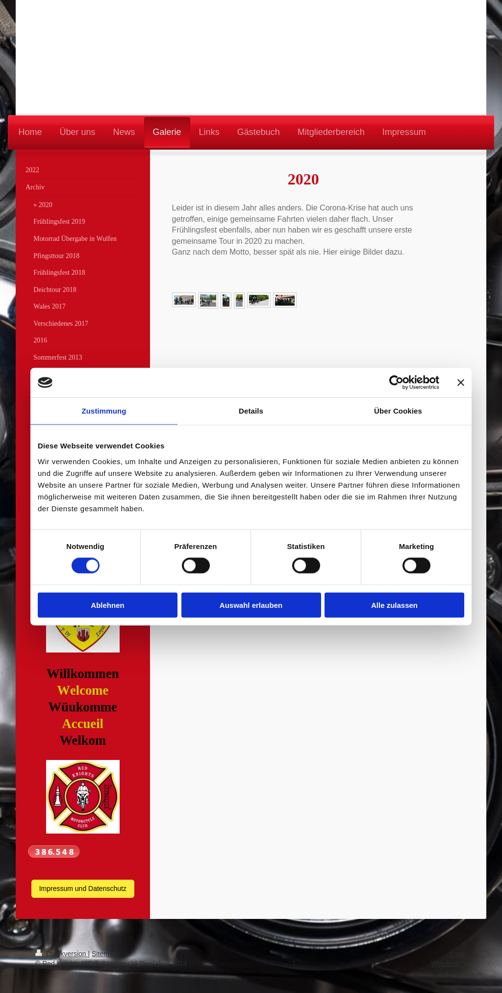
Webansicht (449, 963)
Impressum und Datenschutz (82, 888)
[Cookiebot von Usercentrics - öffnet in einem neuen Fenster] (396, 382)
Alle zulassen (394, 605)
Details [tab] (251, 411)
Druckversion (61, 954)
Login (458, 954)
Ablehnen (107, 605)
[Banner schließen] (460, 382)
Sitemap (104, 954)
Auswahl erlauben (251, 605)
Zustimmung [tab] (104, 411)
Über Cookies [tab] (398, 411)
